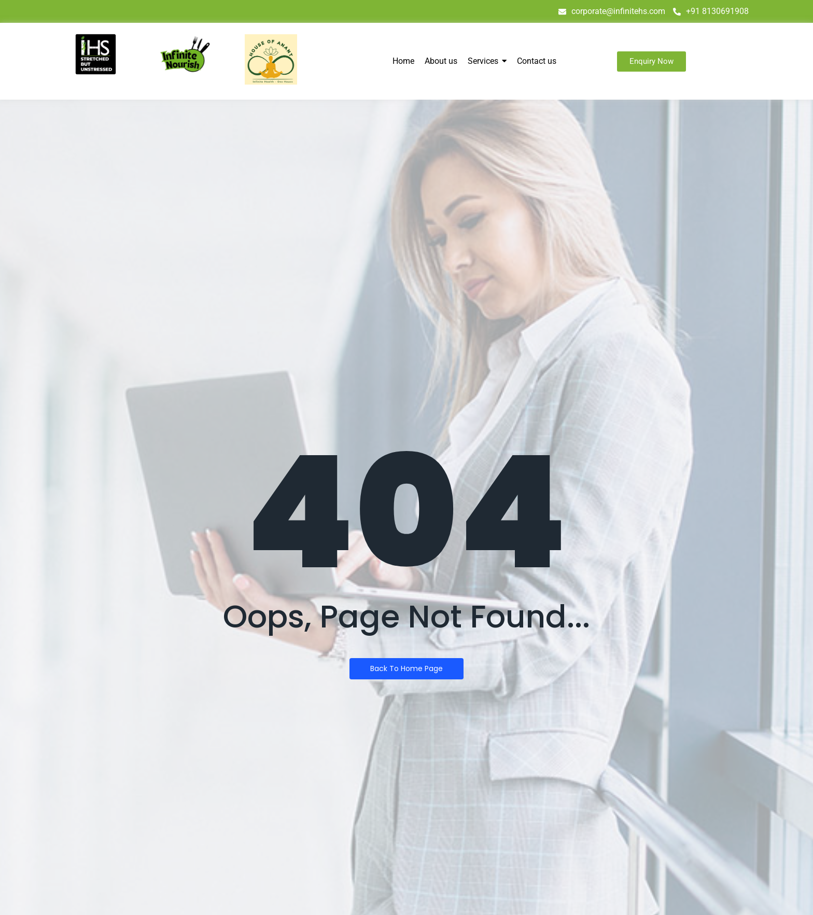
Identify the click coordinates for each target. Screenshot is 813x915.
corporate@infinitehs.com (611, 11)
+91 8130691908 (711, 11)
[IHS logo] (95, 54)
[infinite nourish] (185, 54)
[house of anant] (271, 59)
